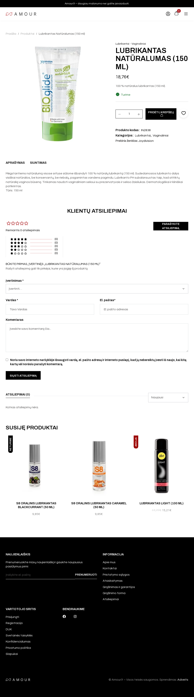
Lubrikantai (122, 44)
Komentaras (14, 319)
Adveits (182, 679)
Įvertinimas (15, 280)
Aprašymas (15, 162)
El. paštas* (108, 300)
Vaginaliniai (139, 44)
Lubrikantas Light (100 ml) (161, 503)
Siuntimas (38, 162)
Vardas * (12, 300)
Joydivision (146, 140)
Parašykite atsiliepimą (170, 226)
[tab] (15, 164)
